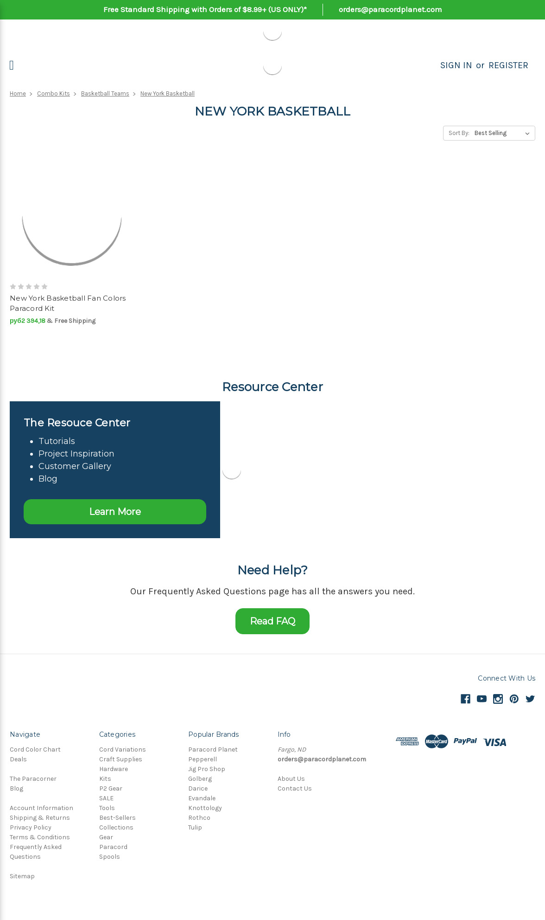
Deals (18, 759)
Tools (107, 808)
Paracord (113, 847)
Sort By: (459, 132)
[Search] (430, 65)
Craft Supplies (120, 759)
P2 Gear (110, 788)
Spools (109, 857)
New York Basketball (167, 93)
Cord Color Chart (35, 749)
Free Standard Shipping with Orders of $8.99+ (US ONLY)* (205, 9)
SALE (106, 798)
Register (508, 65)
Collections (116, 827)
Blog (16, 788)
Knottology (205, 808)
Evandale (201, 798)
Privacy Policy (30, 827)
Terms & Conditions (40, 837)
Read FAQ (272, 621)
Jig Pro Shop (206, 769)
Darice (198, 788)
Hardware (113, 769)
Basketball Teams (105, 93)
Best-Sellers (117, 818)
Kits (105, 779)
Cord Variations (122, 749)
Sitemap (22, 876)
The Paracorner (33, 779)
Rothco (199, 818)
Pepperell (202, 759)
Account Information (41, 808)
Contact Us (295, 788)
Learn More (115, 511)
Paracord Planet (213, 749)
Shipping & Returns (40, 818)
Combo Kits (53, 93)
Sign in (456, 65)
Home (18, 93)
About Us (291, 779)
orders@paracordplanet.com (390, 9)
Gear (106, 837)
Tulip (195, 827)
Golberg (200, 779)
